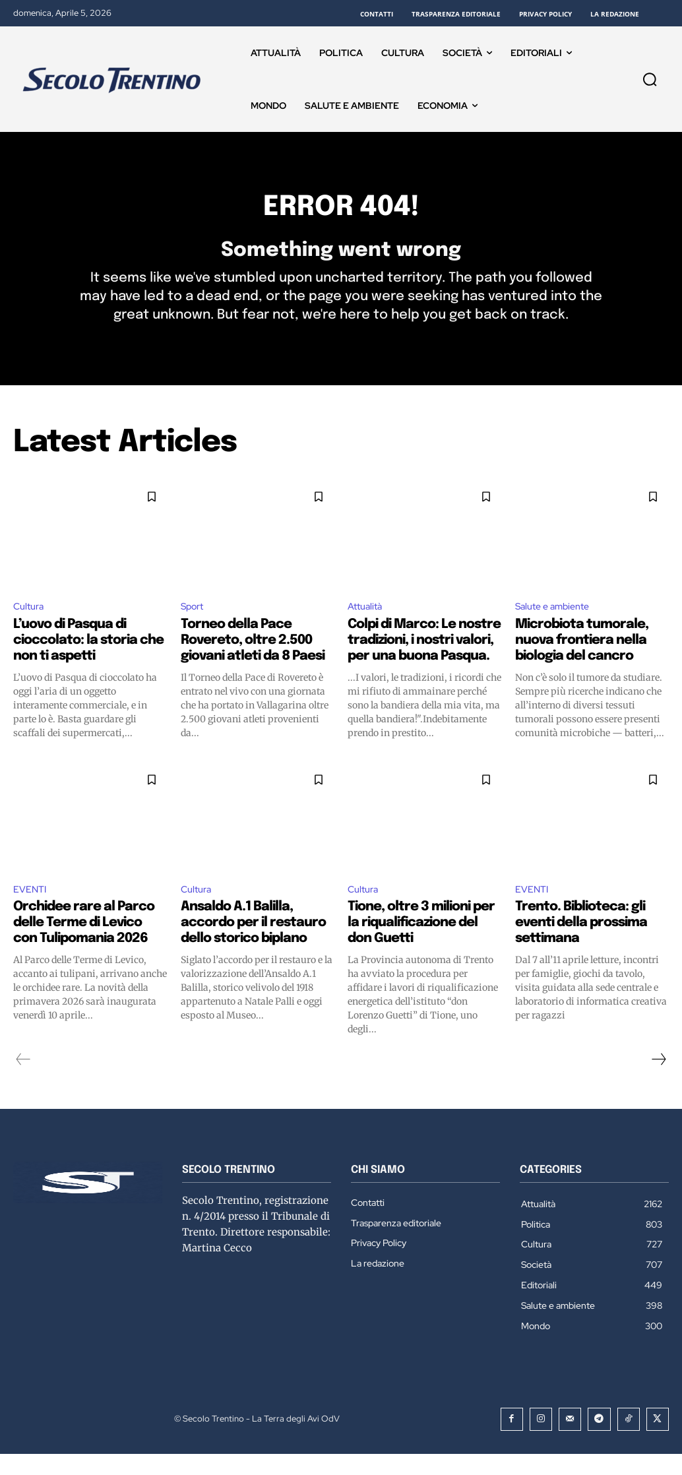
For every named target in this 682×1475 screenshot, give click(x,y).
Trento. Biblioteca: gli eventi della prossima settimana (581, 945)
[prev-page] (23, 1082)
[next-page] (658, 1082)
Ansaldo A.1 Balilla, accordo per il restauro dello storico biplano (253, 945)
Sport (194, 625)
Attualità (367, 625)
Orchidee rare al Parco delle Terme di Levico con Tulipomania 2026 (83, 945)
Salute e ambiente (557, 625)
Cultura (30, 625)
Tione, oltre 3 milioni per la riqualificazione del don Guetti (421, 945)
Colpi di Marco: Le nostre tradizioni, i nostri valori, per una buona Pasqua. (424, 660)
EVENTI (32, 910)
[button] (650, 79)
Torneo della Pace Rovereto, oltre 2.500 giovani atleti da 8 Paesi (253, 660)
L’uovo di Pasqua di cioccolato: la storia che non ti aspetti (88, 660)
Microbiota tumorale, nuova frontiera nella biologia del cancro (581, 660)
